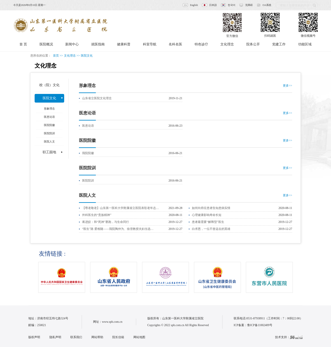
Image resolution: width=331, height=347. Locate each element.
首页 (56, 55)
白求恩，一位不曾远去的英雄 (211, 228)
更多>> (287, 85)
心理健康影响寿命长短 (206, 215)
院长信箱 (118, 337)
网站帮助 (97, 337)
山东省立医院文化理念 (97, 98)
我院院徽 (88, 153)
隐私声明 (55, 337)
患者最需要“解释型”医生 (208, 222)
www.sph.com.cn (112, 321)
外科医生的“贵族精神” (96, 215)
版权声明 (34, 337)
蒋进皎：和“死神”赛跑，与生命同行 (105, 222)
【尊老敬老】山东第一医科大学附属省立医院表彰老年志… (120, 208)
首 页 (23, 44)
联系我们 (76, 337)
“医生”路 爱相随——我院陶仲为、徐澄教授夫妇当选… (117, 228)
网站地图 (139, 337)
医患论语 (88, 125)
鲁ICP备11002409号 (259, 325)
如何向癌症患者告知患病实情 (211, 208)
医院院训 (88, 180)
